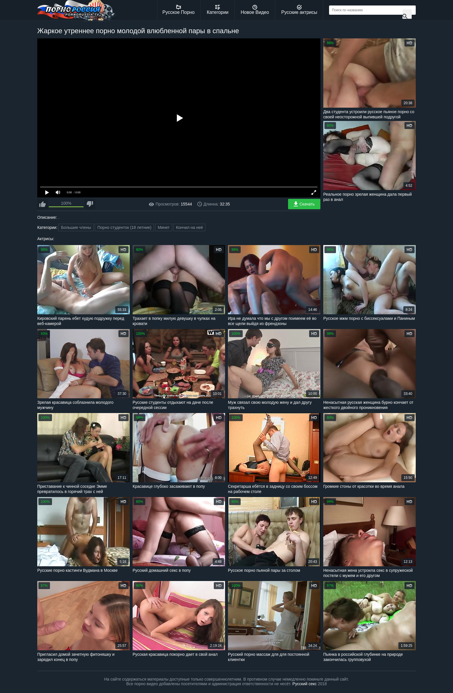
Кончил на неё (189, 227)
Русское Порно (178, 10)
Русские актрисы (299, 10)
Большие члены (76, 227)
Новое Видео (255, 10)
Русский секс (304, 683)
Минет (164, 227)
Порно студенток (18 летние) (124, 227)
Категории (218, 10)
